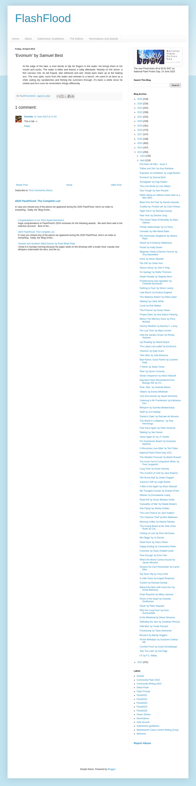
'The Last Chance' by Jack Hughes (156, 513)
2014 (140, 147)
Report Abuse (142, 743)
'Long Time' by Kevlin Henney (154, 468)
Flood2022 (142, 699)
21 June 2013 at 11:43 (45, 116)
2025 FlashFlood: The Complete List (37, 200)
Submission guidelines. (148, 726)
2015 (140, 143)
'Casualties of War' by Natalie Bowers (158, 504)
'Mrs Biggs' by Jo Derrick (151, 537)
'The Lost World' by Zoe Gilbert (154, 186)
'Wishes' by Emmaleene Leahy (154, 495)
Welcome (141, 733)
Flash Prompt (143, 691)
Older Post (116, 185)
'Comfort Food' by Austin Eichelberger (158, 646)
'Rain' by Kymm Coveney (152, 371)
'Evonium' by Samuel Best (152, 177)
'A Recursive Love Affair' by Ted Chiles (158, 448)
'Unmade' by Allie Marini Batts (154, 231)
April (142, 160)
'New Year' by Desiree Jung (153, 215)
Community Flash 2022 (148, 680)
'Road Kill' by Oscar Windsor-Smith (157, 499)
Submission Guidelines (50, 38)
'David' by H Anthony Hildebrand (155, 243)
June (142, 156)
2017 (140, 134)
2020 (140, 121)
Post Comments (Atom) (40, 190)
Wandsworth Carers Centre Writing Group (157, 730)
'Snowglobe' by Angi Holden (153, 182)
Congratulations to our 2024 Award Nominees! (41, 220)
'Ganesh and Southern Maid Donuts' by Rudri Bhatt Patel (46, 243)
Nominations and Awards (103, 38)
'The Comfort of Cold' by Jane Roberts (158, 473)
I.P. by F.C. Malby (148, 655)
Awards (140, 676)
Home (15, 38)
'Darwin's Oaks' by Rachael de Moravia (159, 416)
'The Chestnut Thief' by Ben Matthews (158, 517)
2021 (140, 116)
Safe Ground (143, 722)
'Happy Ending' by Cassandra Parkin (157, 546)
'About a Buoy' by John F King (154, 267)
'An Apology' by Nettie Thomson (155, 272)
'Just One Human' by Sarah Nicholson (158, 396)
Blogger (111, 769)
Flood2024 (142, 706)
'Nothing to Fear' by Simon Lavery (156, 288)
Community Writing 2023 (149, 683)
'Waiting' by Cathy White (151, 301)
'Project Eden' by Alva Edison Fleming (158, 314)
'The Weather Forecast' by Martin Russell (160, 457)
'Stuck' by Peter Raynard (151, 606)
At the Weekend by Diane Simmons (157, 617)
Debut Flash (143, 687)
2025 (140, 99)
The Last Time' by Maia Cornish (155, 330)
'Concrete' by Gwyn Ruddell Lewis (156, 551)
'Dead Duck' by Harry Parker (153, 542)
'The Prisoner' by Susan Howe (154, 310)
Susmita (28, 116)
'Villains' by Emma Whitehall (153, 391)
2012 (140, 662)
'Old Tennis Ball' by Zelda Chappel (156, 477)
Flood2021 (142, 695)
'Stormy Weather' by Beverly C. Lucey (158, 326)
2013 (140, 152)
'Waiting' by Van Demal (150, 432)
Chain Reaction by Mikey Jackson (156, 594)
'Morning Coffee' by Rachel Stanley (157, 521)
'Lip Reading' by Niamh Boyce (154, 342)
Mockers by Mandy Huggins (153, 635)
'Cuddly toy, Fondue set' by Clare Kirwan (159, 206)
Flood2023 (142, 703)
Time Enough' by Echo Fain (153, 555)
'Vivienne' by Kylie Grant (151, 351)
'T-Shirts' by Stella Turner (152, 367)
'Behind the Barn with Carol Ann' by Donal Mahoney (157, 588)
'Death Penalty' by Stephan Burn (155, 276)
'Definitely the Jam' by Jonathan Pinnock (159, 621)
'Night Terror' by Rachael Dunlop (155, 211)
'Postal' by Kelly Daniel (150, 247)
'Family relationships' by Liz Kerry (156, 227)
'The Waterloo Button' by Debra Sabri (158, 297)
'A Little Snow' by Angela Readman (156, 578)
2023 (140, 108)
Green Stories (144, 714)
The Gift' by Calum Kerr (151, 263)
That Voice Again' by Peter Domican (157, 428)
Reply (27, 126)
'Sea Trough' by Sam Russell (153, 190)
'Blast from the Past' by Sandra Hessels (159, 202)
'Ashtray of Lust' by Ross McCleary (156, 533)
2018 (140, 130)
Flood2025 (142, 710)
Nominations (143, 718)
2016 (140, 139)
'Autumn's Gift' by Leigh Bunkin (155, 482)
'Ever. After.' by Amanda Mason (155, 387)
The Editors (76, 38)
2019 (140, 125)
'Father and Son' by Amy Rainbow (156, 168)
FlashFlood (43, 18)
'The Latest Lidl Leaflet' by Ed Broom (157, 346)
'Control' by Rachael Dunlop (153, 582)
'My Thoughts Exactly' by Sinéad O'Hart (159, 491)
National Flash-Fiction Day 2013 (155, 452)
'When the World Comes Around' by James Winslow (157, 561)
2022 (140, 112)
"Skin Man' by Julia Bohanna (153, 355)
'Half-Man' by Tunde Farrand (153, 626)
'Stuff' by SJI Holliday (150, 412)
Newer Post (22, 185)
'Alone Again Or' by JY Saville (154, 437)
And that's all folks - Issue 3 (153, 164)
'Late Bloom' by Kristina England (155, 292)
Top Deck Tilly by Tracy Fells (153, 574)
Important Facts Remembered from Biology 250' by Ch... (157, 381)
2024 (140, 103)
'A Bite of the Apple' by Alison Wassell (158, 486)
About (28, 38)
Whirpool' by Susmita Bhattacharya (157, 407)
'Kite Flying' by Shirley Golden (154, 508)
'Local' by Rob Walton (150, 305)
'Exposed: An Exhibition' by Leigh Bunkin (159, 173)
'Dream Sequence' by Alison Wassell (157, 375)
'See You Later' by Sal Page (153, 651)
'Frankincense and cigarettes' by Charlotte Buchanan (155, 282)
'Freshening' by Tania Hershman (155, 630)
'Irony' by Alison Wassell (151, 259)
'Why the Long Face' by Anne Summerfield (154, 611)
